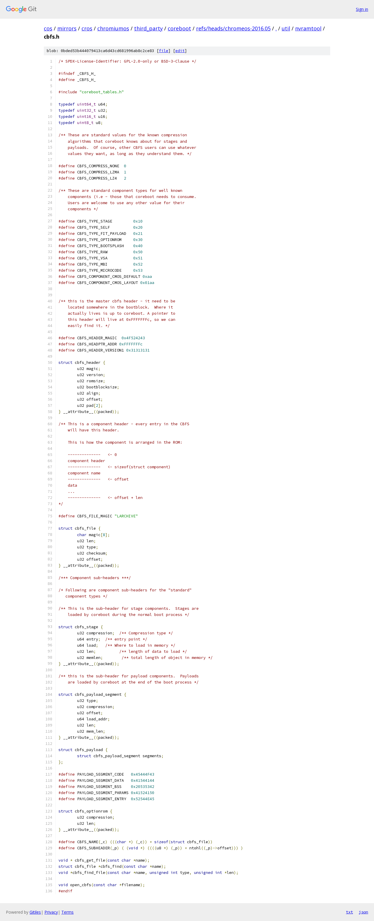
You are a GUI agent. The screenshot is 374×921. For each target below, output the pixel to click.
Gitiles (35, 912)
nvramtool (308, 28)
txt (349, 912)
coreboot (179, 28)
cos (48, 28)
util (286, 28)
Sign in (362, 9)
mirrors (67, 28)
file (163, 50)
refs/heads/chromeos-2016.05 (233, 28)
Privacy (51, 912)
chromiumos (113, 28)
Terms (67, 912)
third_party (148, 28)
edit (180, 50)
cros (87, 28)
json (363, 912)
